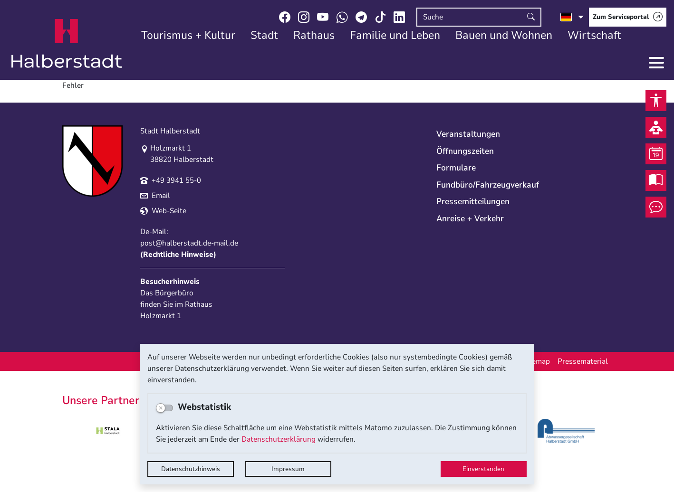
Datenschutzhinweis (190, 468)
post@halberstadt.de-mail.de (189, 243)
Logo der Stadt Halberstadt (66, 43)
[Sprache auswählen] (572, 17)
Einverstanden (483, 468)
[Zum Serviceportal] (627, 17)
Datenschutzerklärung (278, 439)
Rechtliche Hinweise (178, 254)
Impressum (288, 468)
